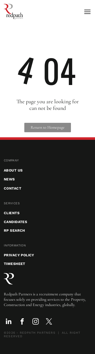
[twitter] (49, 322)
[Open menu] (87, 12)
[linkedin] (8, 322)
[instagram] (35, 322)
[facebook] (22, 322)
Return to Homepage (48, 127)
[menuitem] (47, 160)
